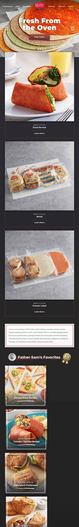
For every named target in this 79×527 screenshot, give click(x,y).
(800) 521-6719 (52, 510)
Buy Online (27, 6)
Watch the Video (50, 480)
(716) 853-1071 (42, 510)
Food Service (7, 6)
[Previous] (6, 28)
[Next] (72, 28)
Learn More (39, 133)
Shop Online (39, 37)
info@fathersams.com (29, 510)
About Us (61, 6)
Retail (18, 6)
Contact (71, 6)
